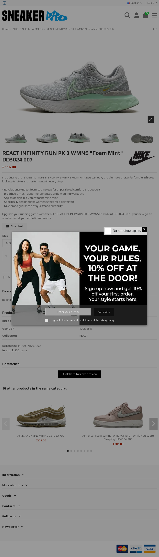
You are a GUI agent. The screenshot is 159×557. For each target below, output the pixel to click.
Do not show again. (127, 231)
